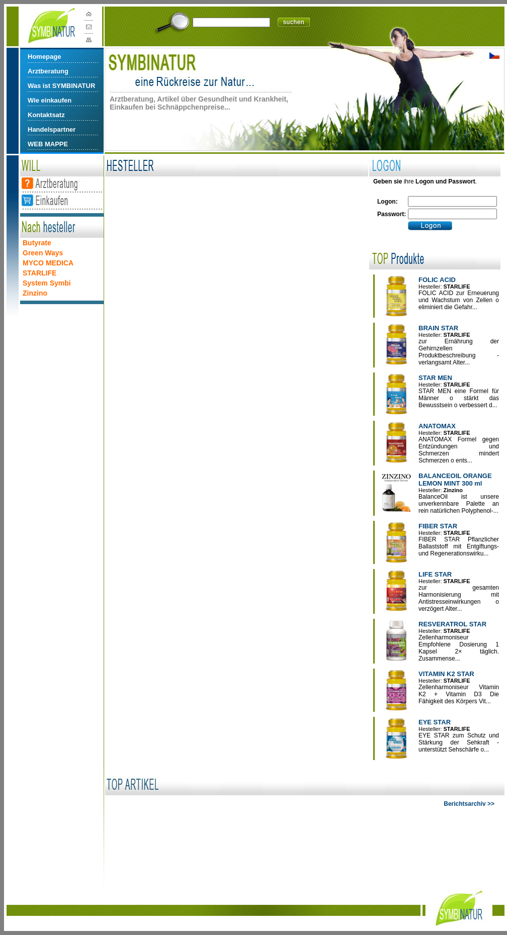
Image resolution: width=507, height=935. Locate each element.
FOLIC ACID (437, 280)
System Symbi (47, 283)
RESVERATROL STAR (452, 624)
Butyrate (37, 243)
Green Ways (43, 253)
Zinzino (35, 293)
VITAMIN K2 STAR (446, 674)
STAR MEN (435, 378)
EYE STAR (434, 722)
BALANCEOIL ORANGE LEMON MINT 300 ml (455, 479)
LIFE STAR (435, 574)
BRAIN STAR (438, 328)
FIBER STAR (437, 526)
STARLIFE (39, 273)
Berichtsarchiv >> (469, 803)
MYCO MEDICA (48, 263)
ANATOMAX (437, 426)
